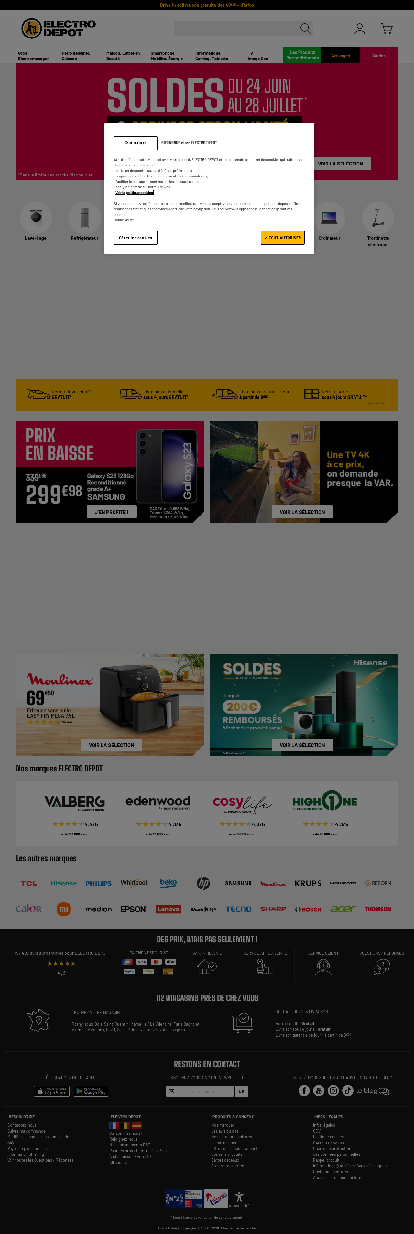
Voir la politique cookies (134, 192)
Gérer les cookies (135, 237)
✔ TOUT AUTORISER (282, 237)
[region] (209, 188)
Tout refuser (135, 143)
